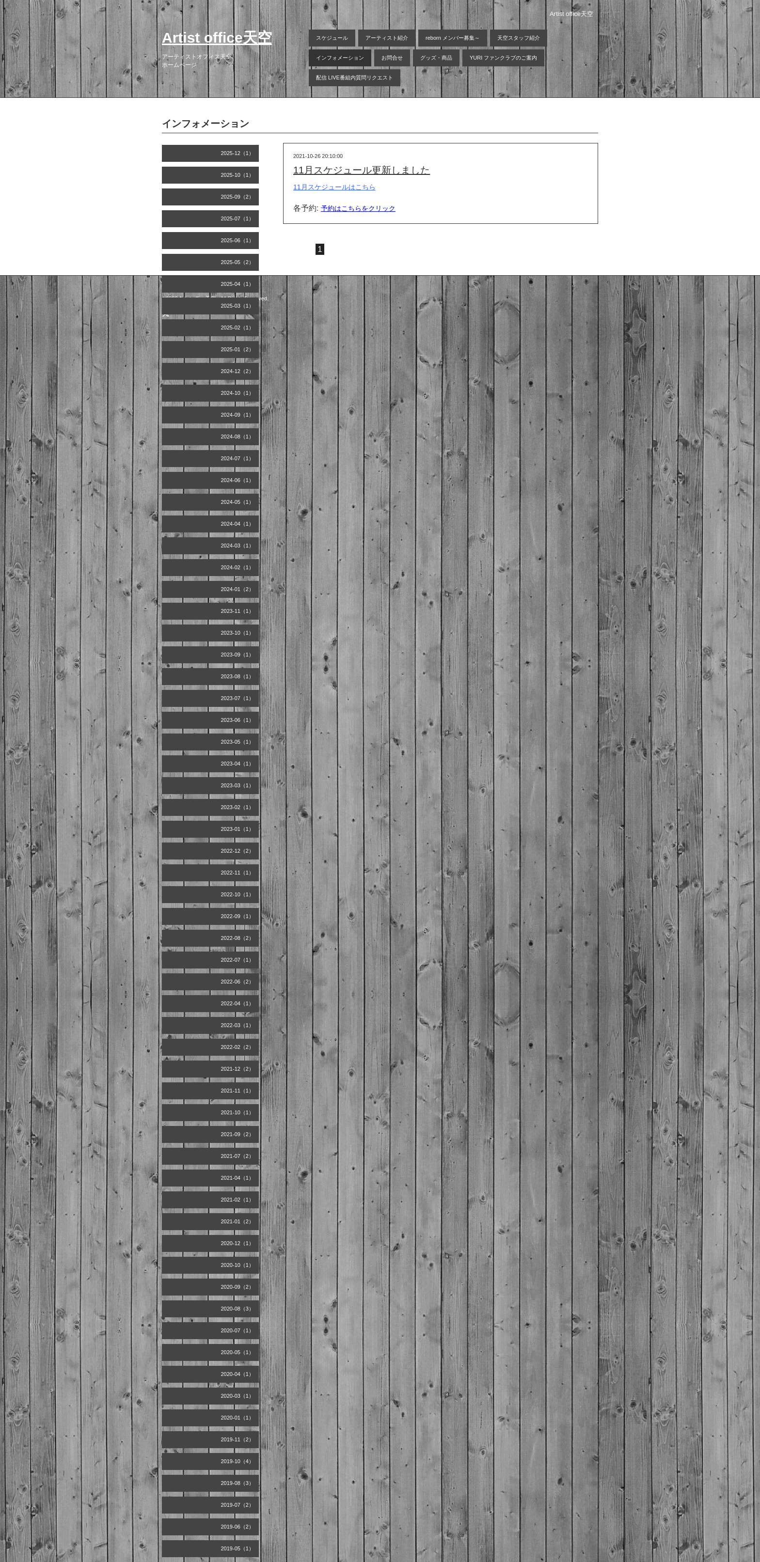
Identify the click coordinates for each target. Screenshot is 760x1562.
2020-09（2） (237, 1287)
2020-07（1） (237, 1330)
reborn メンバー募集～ (453, 38)
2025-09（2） (237, 197)
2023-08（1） (237, 676)
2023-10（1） (237, 633)
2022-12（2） (237, 851)
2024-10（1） (237, 393)
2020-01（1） (237, 1418)
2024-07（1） (237, 458)
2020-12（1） (237, 1243)
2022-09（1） (237, 916)
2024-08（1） (237, 436)
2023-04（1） (237, 763)
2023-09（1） (237, 654)
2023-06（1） (237, 720)
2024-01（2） (237, 589)
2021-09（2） (237, 1134)
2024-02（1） (237, 567)
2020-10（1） (237, 1265)
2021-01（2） (237, 1221)
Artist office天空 (217, 38)
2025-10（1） (237, 175)
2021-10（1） (237, 1112)
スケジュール (332, 38)
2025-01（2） (237, 349)
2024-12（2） (237, 371)
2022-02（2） (237, 1047)
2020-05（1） (237, 1352)
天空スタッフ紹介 (518, 38)
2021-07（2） (237, 1156)
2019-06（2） (237, 1527)
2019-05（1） (237, 1548)
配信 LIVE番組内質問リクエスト (354, 77)
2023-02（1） (237, 807)
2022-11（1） (237, 872)
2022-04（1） (237, 1003)
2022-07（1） (237, 960)
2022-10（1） (237, 894)
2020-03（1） (237, 1396)
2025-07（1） (237, 218)
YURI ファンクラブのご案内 (503, 58)
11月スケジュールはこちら (334, 187)
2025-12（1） (237, 153)
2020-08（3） (237, 1309)
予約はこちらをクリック (358, 208)
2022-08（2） (237, 938)
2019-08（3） (237, 1483)
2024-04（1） (237, 524)
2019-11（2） (237, 1439)
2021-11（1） (237, 1090)
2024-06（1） (237, 480)
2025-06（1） (237, 240)
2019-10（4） (237, 1461)
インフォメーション (340, 58)
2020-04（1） (237, 1374)
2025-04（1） (237, 284)
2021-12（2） (237, 1069)
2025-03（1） (237, 306)
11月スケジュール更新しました (361, 170)
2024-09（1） (237, 415)
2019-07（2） (237, 1505)
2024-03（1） (237, 545)
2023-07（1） (237, 698)
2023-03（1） (237, 785)
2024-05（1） (237, 502)
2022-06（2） (237, 981)
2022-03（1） (237, 1025)
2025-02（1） (237, 327)
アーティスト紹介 (386, 38)
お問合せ (392, 58)
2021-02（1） (237, 1200)
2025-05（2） (237, 262)
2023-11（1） (237, 611)
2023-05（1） (237, 742)
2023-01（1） (237, 829)
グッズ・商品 (436, 58)
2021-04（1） (237, 1178)
